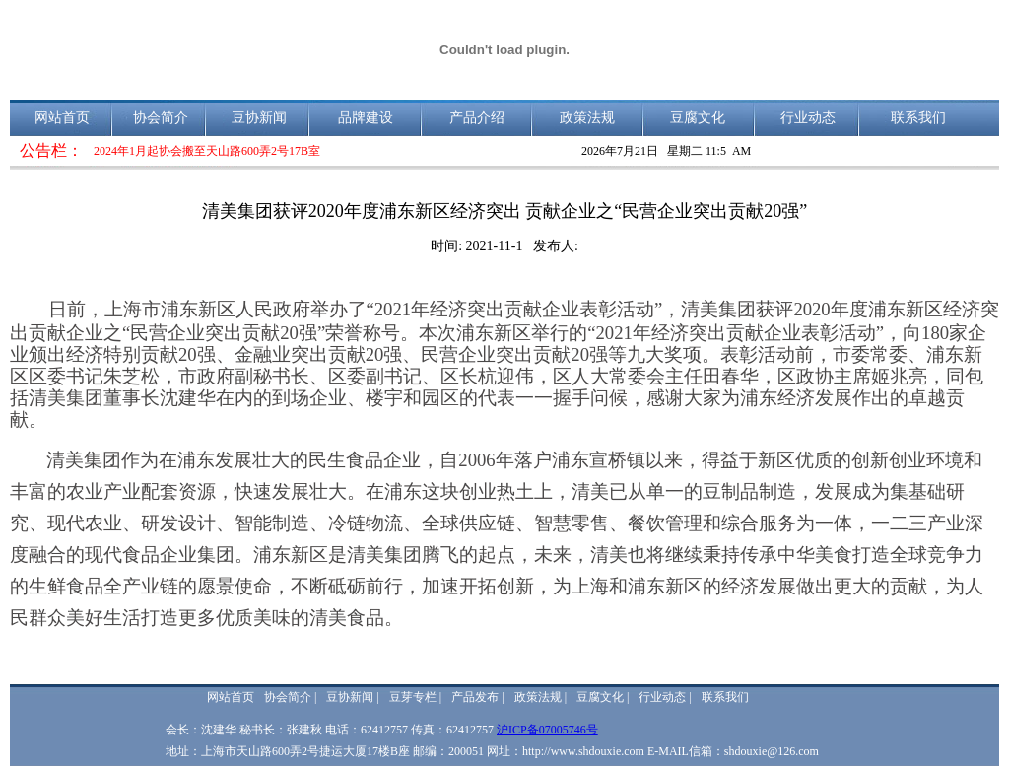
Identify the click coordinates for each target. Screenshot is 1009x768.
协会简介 (160, 117)
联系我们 (918, 117)
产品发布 (475, 697)
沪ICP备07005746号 (547, 729)
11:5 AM (728, 151)
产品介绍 (476, 117)
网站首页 (62, 117)
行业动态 (808, 117)
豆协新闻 (259, 117)
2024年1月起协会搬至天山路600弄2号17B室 (207, 151)
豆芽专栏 (413, 697)
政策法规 (587, 117)
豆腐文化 (697, 117)
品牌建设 (365, 117)
